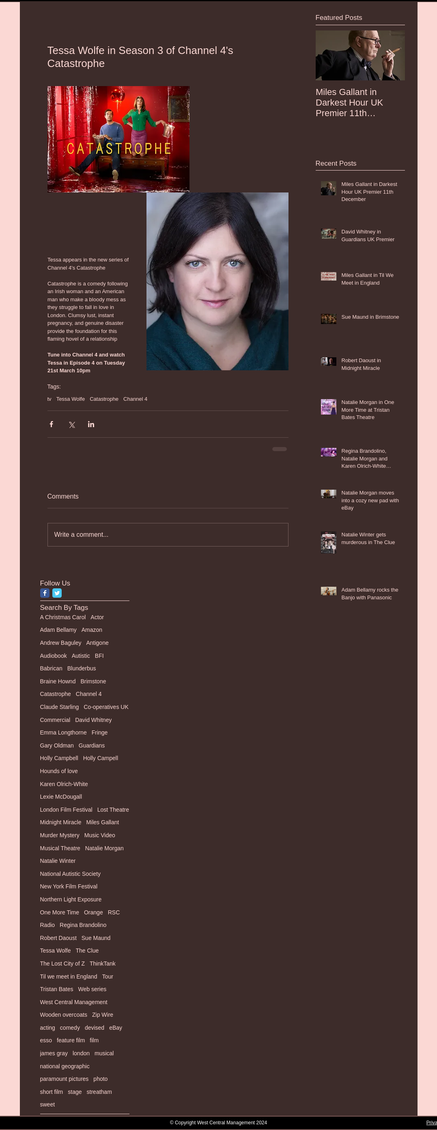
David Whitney (93, 720)
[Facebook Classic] (45, 593)
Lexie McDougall (61, 796)
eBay (115, 1027)
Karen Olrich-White (64, 784)
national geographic (65, 1066)
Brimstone (93, 681)
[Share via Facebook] (51, 424)
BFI (99, 656)
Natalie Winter (58, 861)
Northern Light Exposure (71, 899)
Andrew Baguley (61, 643)
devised (94, 1027)
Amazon (92, 630)
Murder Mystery (60, 835)
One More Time (59, 912)
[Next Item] (392, 55)
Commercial (55, 720)
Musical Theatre (60, 848)
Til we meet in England (68, 976)
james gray (54, 1053)
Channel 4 (135, 399)
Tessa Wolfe (70, 399)
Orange (93, 912)
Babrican (51, 668)
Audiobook (53, 656)
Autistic (81, 656)
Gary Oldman (57, 745)
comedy (70, 1027)
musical (104, 1053)
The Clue (87, 950)
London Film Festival (66, 809)
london (81, 1053)
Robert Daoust (58, 938)
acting (47, 1027)
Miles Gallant (102, 822)
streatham (99, 1092)
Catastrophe (104, 399)
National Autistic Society (70, 874)
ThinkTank (103, 963)
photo (100, 1079)
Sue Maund (96, 938)
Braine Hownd (58, 681)
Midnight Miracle (61, 822)
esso (46, 1040)
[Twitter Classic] (57, 593)
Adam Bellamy (58, 630)
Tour (107, 976)
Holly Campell (100, 758)
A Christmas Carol (63, 617)
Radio (47, 925)
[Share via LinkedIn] (91, 424)
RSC (114, 912)
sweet (47, 1104)
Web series (92, 989)
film (94, 1040)
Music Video (99, 835)
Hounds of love (59, 771)
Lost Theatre (113, 809)
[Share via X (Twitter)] (71, 424)
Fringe (100, 732)
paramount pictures (64, 1079)
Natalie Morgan (104, 848)
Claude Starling (59, 707)
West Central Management (74, 1002)
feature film (71, 1040)
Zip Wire (102, 1014)
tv (49, 399)
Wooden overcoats (63, 1014)
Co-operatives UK (106, 707)
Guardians (92, 745)
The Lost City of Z (62, 963)
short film (51, 1092)
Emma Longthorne (63, 732)
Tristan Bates (56, 989)
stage (75, 1092)
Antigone (97, 643)
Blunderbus (81, 668)
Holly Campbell (59, 758)
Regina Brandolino (83, 925)
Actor (97, 617)
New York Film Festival (69, 886)
